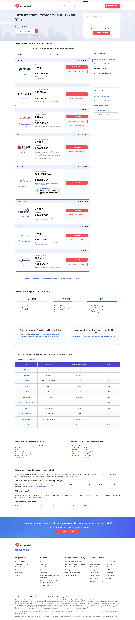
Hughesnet (20, 458)
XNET (26, 408)
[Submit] (36, 31)
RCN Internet (109, 567)
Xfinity (26, 386)
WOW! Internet (110, 575)
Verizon (26, 381)
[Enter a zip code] (27, 31)
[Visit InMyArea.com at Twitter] (20, 550)
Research (18, 570)
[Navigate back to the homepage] (23, 6)
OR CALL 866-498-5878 (76, 125)
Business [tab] (32, 360)
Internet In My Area (21, 561)
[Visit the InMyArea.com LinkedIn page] (24, 550)
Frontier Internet (95, 575)
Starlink (26, 375)
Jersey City (38, 334)
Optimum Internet (95, 564)
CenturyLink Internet (96, 570)
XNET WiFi (20, 456)
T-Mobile (26, 392)
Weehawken (31, 334)
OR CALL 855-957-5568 (76, 98)
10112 (106, 337)
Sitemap (17, 575)
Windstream (109, 570)
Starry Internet (26, 419)
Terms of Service (45, 585)
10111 (114, 337)
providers (64, 6)
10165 (110, 337)
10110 (92, 337)
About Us (43, 564)
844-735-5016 (113, 6)
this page (46, 476)
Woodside (48, 336)
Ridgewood (55, 336)
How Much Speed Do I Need (102, 64)
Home (42, 561)
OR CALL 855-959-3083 (76, 76)
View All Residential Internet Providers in (52, 279)
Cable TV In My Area (21, 564)
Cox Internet (94, 573)
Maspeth (31, 336)
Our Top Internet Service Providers (104, 59)
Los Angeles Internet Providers (74, 561)
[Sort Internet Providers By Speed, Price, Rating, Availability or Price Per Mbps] (71, 54)
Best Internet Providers (101, 110)
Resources (18, 573)
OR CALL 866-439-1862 (76, 239)
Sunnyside (25, 336)
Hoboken (23, 334)
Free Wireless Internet (100, 68)
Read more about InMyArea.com (83, 506)
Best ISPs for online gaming (37, 487)
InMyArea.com (24, 597)
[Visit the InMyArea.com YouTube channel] (27, 550)
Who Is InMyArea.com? (101, 115)
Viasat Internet (94, 578)
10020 (97, 337)
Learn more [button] (85, 1)
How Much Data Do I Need (102, 96)
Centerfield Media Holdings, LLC (57, 597)
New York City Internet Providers (75, 564)
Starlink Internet (110, 578)
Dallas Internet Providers (72, 567)
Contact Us (43, 567)
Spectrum (26, 370)
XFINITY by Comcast (112, 561)
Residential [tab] (21, 360)
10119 (75, 337)
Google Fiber (109, 573)
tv (54, 6)
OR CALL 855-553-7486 (76, 215)
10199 (84, 337)
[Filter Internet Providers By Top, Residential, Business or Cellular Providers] (33, 54)
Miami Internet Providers (72, 573)
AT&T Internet (94, 561)
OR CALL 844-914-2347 (76, 151)
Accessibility (44, 573)
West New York (40, 336)
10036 (79, 337)
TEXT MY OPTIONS (76, 72)
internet (45, 6)
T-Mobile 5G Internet (96, 581)
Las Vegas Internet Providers (73, 570)
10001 (88, 337)
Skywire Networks (26, 414)
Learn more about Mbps (36, 497)
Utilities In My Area (21, 567)
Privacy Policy (44, 570)
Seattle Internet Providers (73, 575)
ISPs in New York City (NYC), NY (103, 73)
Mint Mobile (26, 397)
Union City (56, 334)
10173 (101, 337)
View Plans (76, 67)
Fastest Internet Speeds (101, 105)
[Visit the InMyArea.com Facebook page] (16, 550)
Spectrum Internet (95, 567)
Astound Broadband (26, 403)
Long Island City (48, 334)
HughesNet (26, 425)
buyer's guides (77, 6)
